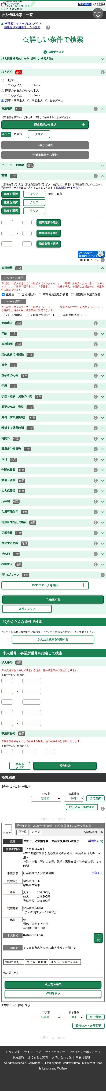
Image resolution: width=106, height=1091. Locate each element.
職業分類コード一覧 (67, 187)
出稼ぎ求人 (54, 100)
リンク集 (14, 1051)
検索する (53, 599)
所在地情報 (83, 1057)
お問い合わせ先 (62, 1057)
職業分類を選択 (49, 222)
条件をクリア (20, 766)
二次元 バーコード (98, 938)
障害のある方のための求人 (20, 90)
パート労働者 (12, 315)
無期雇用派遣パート (73, 315)
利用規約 (18, 1057)
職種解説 (94, 840)
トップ (5, 9)
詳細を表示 (53, 993)
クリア (34, 194)
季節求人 (35, 100)
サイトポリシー (55, 1051)
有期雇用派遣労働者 (53, 294)
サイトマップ (32, 1051)
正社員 (8, 294)
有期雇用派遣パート (40, 315)
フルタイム (14, 85)
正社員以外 (27, 294)
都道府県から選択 (45, 124)
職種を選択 (11, 194)
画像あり (97, 872)
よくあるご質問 (38, 1057)
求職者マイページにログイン (23, 23)
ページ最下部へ (98, 13)
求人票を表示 (53, 984)
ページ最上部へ (98, 1063)
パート (34, 85)
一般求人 (8, 80)
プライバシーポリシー (83, 1051)
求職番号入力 (53, 52)
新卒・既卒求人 (13, 100)
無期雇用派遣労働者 (85, 294)
